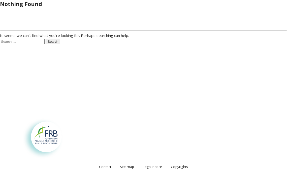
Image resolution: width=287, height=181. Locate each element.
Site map (127, 166)
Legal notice (152, 166)
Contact (105, 166)
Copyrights (179, 166)
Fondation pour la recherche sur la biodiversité (38, 127)
